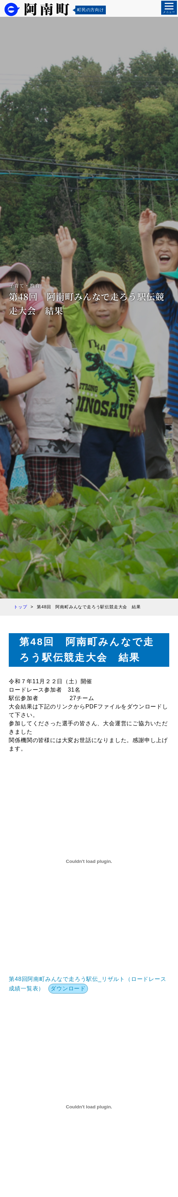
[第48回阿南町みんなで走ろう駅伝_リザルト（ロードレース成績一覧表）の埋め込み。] (89, 861)
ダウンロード (68, 988)
